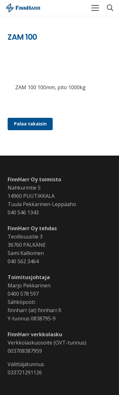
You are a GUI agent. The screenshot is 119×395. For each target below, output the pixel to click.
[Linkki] (23, 8)
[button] (110, 8)
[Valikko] (95, 8)
